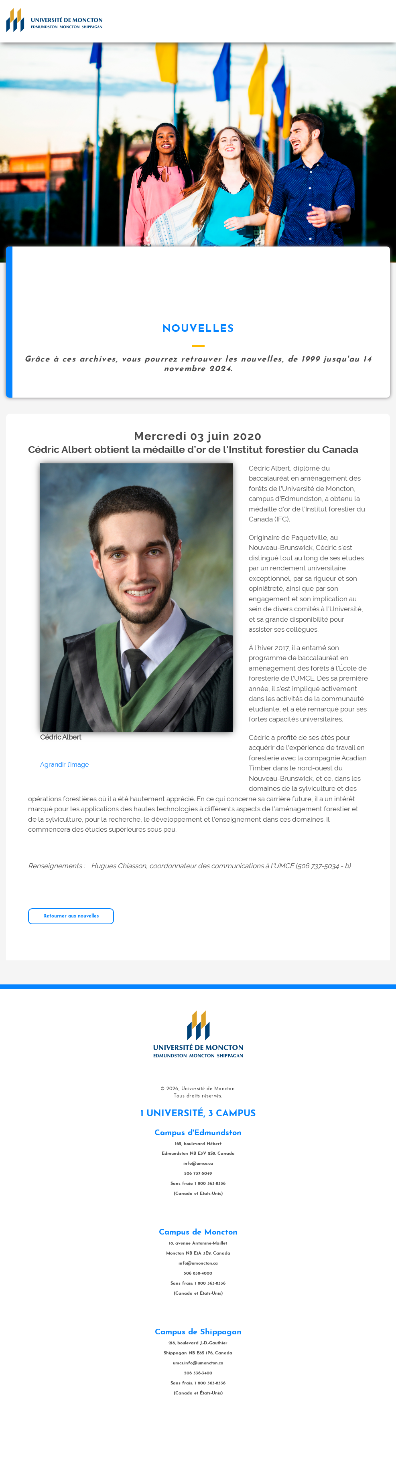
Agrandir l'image (64, 804)
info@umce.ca (198, 1204)
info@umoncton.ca (198, 1303)
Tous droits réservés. (198, 1136)
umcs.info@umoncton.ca (198, 1403)
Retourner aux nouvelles (71, 956)
